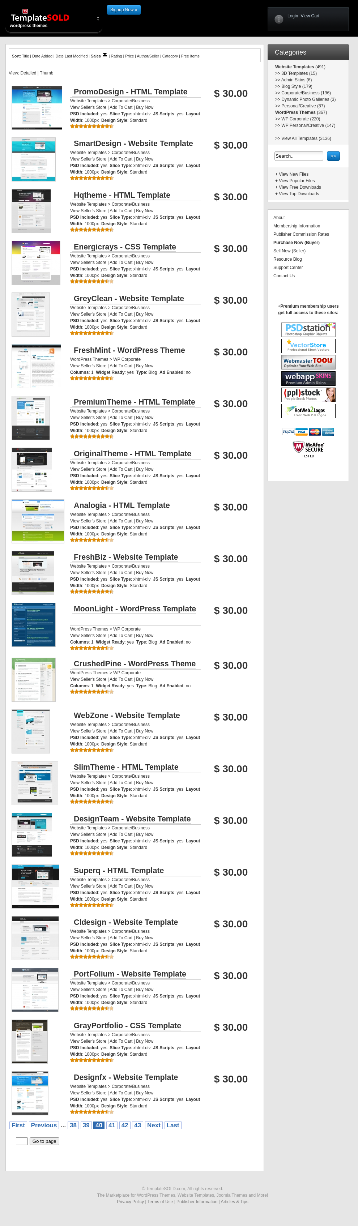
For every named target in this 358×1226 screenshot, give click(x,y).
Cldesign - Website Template (126, 922)
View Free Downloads (300, 187)
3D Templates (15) (299, 73)
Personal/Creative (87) (303, 105)
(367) (321, 112)
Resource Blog (287, 259)
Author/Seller (148, 56)
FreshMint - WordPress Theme (129, 350)
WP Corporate (127, 359)
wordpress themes (46, 18)
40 (98, 1125)
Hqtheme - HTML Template (122, 195)
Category (170, 56)
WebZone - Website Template (127, 715)
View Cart (310, 15)
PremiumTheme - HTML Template (134, 402)
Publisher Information (196, 1201)
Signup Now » (123, 9)
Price (129, 56)
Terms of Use (160, 1201)
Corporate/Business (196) (306, 92)
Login (292, 15)
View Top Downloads (299, 193)
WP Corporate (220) (300, 118)
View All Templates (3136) (306, 138)
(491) (319, 66)
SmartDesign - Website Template (133, 143)
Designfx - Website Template (126, 1077)
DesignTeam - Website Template (132, 819)
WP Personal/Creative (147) (308, 125)
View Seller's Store (88, 107)
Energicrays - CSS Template (125, 247)
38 (73, 1125)
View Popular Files (297, 180)
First (18, 1125)
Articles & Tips (234, 1201)
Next (154, 1125)
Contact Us (284, 275)
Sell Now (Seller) (289, 250)
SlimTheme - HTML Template (126, 767)
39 (86, 1125)
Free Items (190, 56)
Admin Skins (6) (296, 79)
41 (111, 1125)
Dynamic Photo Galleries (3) (308, 99)
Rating (116, 56)
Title (25, 56)
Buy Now (144, 107)
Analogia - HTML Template (122, 505)
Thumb (46, 73)
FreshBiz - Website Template (126, 557)
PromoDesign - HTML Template (130, 91)
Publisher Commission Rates (301, 234)
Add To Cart (121, 107)
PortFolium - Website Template (130, 974)
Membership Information (296, 225)
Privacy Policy (130, 1201)
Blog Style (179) (296, 86)
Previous (44, 1125)
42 (125, 1125)
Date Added (42, 56)
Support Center (288, 267)
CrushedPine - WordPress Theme (135, 663)
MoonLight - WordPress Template (135, 609)
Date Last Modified (72, 56)
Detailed (28, 73)
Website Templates (88, 100)
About (279, 217)
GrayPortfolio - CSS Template (127, 1025)
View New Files (293, 174)
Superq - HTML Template (119, 870)
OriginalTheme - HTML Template (132, 453)
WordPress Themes (89, 359)
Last (173, 1125)
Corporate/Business (131, 100)
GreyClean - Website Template (129, 298)
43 (137, 1125)
